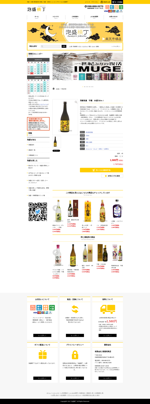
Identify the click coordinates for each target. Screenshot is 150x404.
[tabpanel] (88, 66)
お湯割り (106, 149)
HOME (57, 89)
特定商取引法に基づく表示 (91, 395)
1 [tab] (82, 86)
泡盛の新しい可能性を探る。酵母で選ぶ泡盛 (39, 189)
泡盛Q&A (31, 145)
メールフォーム (43, 104)
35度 (87, 139)
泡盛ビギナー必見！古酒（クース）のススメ (38, 181)
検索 (64, 46)
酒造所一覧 (32, 150)
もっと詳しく (42, 335)
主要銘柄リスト (33, 155)
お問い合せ (55, 395)
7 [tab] (92, 86)
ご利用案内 (64, 393)
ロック (95, 149)
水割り (100, 149)
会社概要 (63, 395)
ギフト (80, 46)
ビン (87, 145)
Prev (56, 208)
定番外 (97, 46)
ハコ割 (70, 46)
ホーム (49, 393)
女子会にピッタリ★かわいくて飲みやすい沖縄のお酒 (39, 174)
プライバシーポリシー (74, 395)
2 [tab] (84, 86)
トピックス (55, 393)
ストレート (89, 149)
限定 (90, 46)
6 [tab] (91, 86)
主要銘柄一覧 (99, 393)
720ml (87, 135)
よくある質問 (73, 393)
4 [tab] (87, 86)
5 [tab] (89, 86)
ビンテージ (85, 46)
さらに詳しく (116, 46)
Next (120, 208)
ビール (93, 46)
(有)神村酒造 (89, 132)
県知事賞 (75, 46)
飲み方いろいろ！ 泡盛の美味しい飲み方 (39, 166)
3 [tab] (86, 86)
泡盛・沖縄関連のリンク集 (37, 195)
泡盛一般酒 (89, 142)
